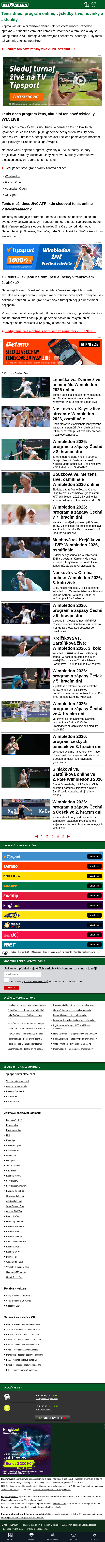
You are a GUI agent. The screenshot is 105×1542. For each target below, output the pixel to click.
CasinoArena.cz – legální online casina (25, 1049)
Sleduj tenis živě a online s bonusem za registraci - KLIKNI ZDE (50, 331)
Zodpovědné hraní (9, 1489)
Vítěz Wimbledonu (44, 1409)
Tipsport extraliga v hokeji (17, 1081)
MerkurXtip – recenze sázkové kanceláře (24, 1355)
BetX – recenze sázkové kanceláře (21, 1360)
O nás (4, 1525)
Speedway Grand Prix (16, 1242)
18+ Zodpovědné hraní (13, 1529)
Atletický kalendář (14, 1201)
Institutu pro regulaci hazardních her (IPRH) (55, 1486)
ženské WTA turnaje (73, 36)
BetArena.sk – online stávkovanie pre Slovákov (74, 1020)
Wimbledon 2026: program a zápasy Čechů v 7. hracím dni (77, 512)
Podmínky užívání (51, 1525)
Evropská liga (12, 1125)
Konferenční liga (13, 1130)
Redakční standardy (31, 1525)
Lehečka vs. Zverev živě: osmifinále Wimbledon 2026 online (77, 384)
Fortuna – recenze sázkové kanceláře (23, 1324)
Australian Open (16, 188)
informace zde (59, 1503)
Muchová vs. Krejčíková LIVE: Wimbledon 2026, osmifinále (76, 544)
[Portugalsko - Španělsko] (18, 1397)
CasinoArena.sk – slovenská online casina (72, 1044)
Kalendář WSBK (13, 1247)
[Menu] (100, 4)
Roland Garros (12, 1150)
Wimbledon (12, 176)
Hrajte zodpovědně (9, 1496)
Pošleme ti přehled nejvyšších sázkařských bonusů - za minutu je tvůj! (51, 968)
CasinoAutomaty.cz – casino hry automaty (72, 1010)
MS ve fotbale (12, 1101)
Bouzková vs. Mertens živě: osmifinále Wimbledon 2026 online (76, 479)
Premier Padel (12, 1257)
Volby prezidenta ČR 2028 (18, 1296)
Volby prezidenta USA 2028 (18, 1301)
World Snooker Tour (15, 1206)
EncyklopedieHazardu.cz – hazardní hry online (74, 1005)
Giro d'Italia (11, 1171)
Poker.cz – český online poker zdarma (25, 1044)
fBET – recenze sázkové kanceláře (21, 1370)
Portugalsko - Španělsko (46, 1398)
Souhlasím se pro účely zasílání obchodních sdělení (45, 981)
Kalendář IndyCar (14, 1236)
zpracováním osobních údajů (35, 981)
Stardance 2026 (13, 1306)
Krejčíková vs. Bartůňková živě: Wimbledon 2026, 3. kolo (77, 643)
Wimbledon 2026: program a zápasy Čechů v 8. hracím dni (77, 446)
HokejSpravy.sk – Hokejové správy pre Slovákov (75, 1034)
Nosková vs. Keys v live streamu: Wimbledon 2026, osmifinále (76, 413)
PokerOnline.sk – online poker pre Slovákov (73, 1049)
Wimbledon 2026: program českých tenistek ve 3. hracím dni (77, 741)
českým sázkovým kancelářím (38, 221)
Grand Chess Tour (14, 1277)
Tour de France (13, 1166)
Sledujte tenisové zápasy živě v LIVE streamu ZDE (41, 49)
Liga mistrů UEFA (14, 1120)
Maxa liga (10, 1140)
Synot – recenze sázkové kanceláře (22, 1350)
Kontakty (14, 1525)
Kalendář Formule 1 (15, 1091)
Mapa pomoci (89, 1514)
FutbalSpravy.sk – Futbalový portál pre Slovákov (75, 1039)
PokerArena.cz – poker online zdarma (25, 1039)
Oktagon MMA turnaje (16, 1272)
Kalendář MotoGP (14, 1176)
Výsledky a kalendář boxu (17, 1267)
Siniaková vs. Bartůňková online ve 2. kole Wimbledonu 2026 (78, 774)
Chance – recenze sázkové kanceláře (23, 1345)
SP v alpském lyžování (16, 1186)
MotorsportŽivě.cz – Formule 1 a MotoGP (26, 1029)
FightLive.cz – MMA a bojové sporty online (27, 1005)
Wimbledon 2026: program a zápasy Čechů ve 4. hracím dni (77, 708)
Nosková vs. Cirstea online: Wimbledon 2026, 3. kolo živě (77, 577)
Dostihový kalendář (14, 1221)
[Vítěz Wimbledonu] (18, 1407)
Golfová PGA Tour (14, 1211)
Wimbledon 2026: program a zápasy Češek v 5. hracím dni (77, 675)
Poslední (68, 836)
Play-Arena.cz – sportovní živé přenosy (25, 1034)
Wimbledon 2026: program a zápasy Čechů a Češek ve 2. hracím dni (77, 807)
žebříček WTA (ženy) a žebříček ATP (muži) (52, 323)
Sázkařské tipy (13, 1387)
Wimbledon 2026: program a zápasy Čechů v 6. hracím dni (77, 610)
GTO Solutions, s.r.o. (38, 1529)
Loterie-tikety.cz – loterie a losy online (70, 1015)
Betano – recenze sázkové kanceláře (22, 1334)
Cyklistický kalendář (15, 1196)
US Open (11, 195)
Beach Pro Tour (13, 1216)
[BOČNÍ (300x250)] (25, 1474)
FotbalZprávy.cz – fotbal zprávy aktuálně (26, 1010)
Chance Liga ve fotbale (16, 1086)
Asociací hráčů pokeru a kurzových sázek (52, 1489)
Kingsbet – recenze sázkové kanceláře (23, 1365)
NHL (8, 1135)
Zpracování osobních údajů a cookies (79, 1525)
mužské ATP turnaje (24, 36)
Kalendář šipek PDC (15, 1191)
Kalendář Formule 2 (15, 1226)
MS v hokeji (11, 1096)
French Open (14, 182)
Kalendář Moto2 (13, 1231)
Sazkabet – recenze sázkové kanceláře (23, 1339)
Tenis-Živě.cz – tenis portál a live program (26, 1023)
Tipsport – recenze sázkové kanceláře (23, 1329)
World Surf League (14, 1262)
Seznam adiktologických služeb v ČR (64, 1514)
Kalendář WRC (13, 1252)
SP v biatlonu (12, 1181)
